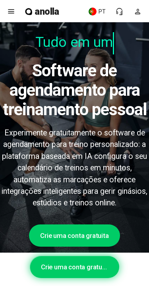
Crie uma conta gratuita (74, 236)
